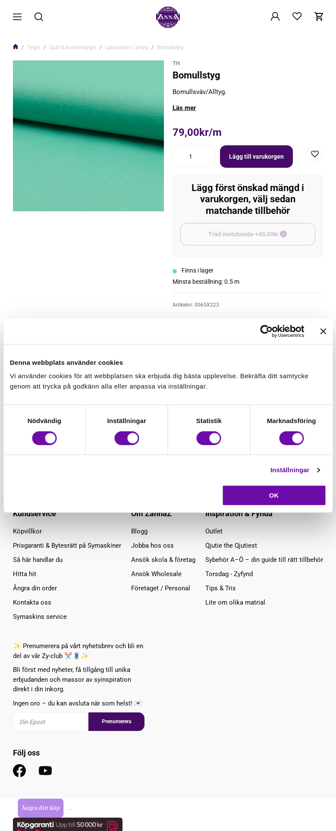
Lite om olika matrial (235, 602)
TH (176, 63)
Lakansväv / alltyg (126, 47)
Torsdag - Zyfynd (229, 574)
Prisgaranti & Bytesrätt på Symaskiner (67, 545)
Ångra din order (35, 588)
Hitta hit (24, 574)
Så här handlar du (38, 560)
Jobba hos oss (152, 545)
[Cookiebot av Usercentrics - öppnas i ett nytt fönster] (266, 331)
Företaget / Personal (160, 588)
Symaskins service (40, 617)
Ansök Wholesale (156, 574)
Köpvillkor (27, 531)
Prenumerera (116, 721)
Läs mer (184, 108)
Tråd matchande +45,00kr (261, 238)
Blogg (139, 531)
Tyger (33, 47)
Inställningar (289, 470)
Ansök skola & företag (163, 560)
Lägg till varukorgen (256, 156)
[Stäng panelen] (323, 331)
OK (274, 495)
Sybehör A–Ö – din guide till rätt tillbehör (264, 560)
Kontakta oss (32, 602)
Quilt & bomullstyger (72, 47)
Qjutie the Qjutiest (231, 545)
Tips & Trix (220, 588)
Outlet (214, 531)
